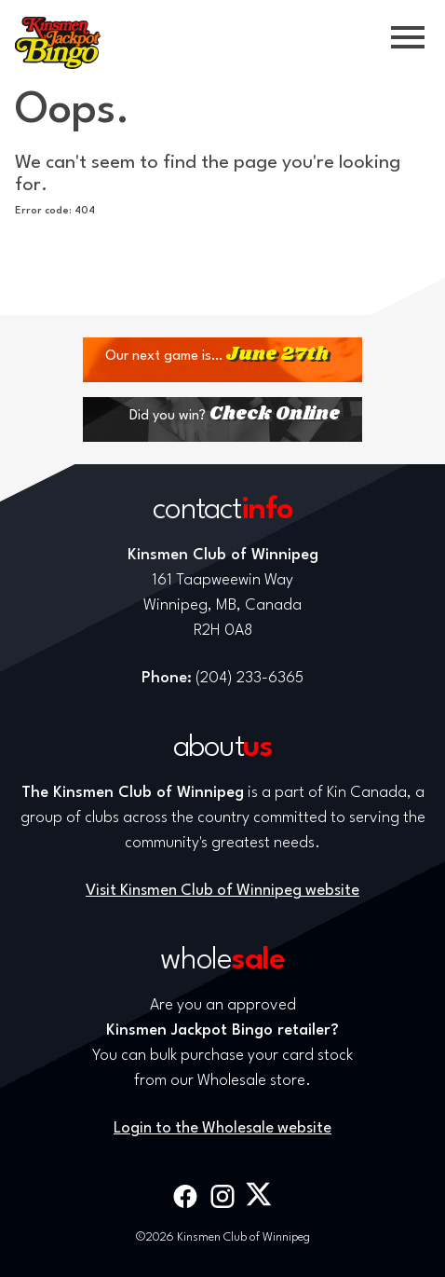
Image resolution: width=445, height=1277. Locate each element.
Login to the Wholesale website (222, 1128)
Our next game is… (217, 354)
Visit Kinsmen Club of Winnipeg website (222, 891)
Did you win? (234, 414)
